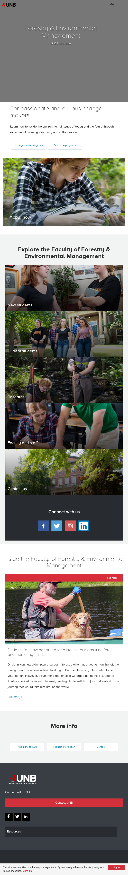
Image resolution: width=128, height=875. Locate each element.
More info (27, 871)
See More (113, 578)
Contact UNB (64, 802)
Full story (14, 697)
